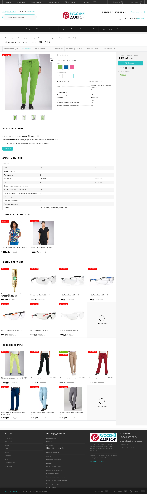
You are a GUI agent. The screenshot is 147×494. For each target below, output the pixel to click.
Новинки (49, 440)
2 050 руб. (67, 416)
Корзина (137, 491)
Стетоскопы (84, 29)
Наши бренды (26, 29)
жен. (92, 100)
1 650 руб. (9, 381)
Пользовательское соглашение (55, 475)
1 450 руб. (9, 250)
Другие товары (98, 168)
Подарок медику (106, 29)
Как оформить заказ (52, 451)
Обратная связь (9, 491)
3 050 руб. (38, 416)
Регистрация (11, 11)
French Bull (94, 97)
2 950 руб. (9, 416)
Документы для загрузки (54, 468)
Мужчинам (52, 29)
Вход (4, 11)
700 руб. (37, 298)
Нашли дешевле (124, 71)
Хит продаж (49, 443)
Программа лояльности (53, 458)
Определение (31, 11)
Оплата (48, 454)
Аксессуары (121, 29)
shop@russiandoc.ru (133, 439)
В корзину (130, 63)
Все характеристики (95, 81)
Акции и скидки (51, 436)
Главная (8, 2)
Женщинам (40, 29)
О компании (21, 2)
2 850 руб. (38, 381)
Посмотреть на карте (97, 459)
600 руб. (8, 298)
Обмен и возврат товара (53, 465)
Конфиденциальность (52, 472)
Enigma (63, 29)
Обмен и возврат (70, 2)
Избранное (119, 491)
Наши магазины (36, 2)
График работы (53, 2)
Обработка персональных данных (56, 479)
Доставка (85, 2)
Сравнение (100, 491)
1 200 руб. (38, 250)
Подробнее (7, 149)
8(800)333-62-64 (129, 435)
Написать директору (52, 482)
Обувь (73, 29)
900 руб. (8, 333)
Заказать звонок (136, 12)
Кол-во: (122, 68)
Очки (94, 29)
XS (59, 76)
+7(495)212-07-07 (128, 432)
